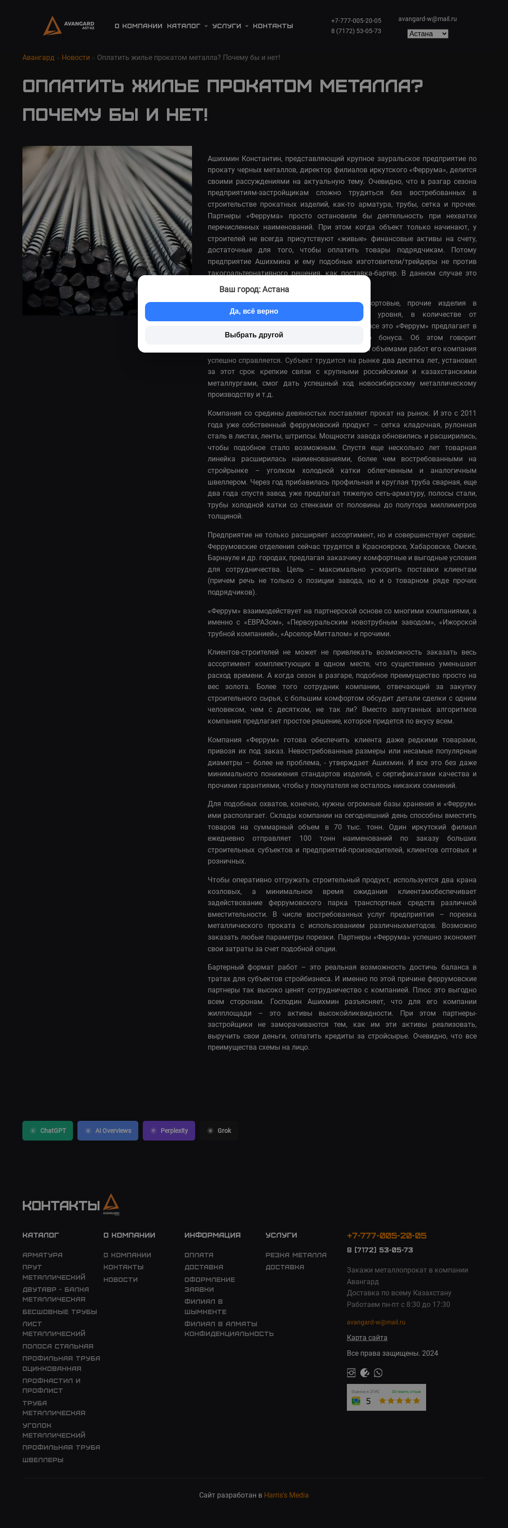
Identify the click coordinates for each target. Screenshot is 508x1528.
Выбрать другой (254, 335)
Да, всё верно (254, 311)
